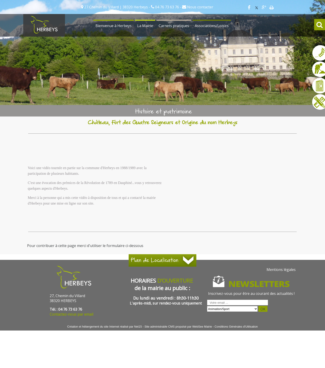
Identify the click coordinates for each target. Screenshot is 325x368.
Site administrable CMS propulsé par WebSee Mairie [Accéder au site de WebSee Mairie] (178, 326)
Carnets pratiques (174, 25)
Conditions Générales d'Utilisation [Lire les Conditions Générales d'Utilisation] (236, 326)
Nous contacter (199, 7)
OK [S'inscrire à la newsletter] (262, 309)
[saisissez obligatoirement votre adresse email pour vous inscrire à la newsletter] (237, 302)
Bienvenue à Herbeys (113, 25)
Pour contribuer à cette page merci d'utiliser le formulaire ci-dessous (85, 245)
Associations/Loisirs (212, 25)
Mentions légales (281, 269)
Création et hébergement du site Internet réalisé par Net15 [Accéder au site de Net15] (104, 326)
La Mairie (145, 25)
